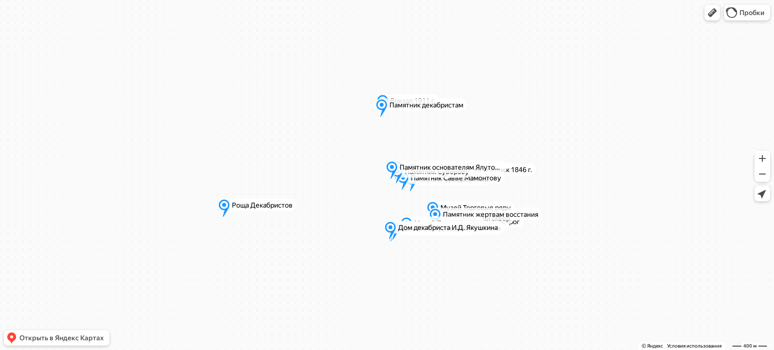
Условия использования (694, 346)
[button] (712, 12)
